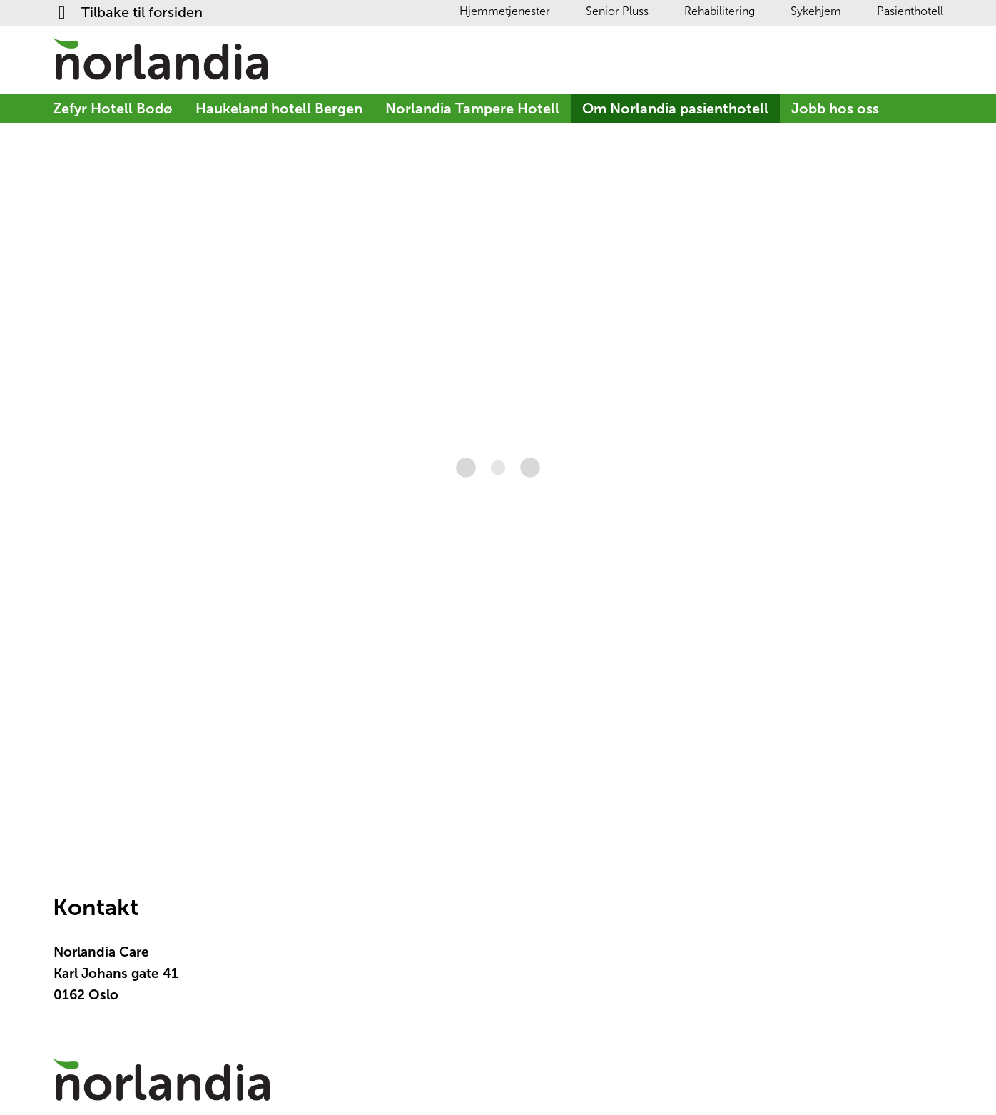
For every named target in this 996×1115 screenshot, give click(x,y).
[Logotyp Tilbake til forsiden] (161, 1086)
